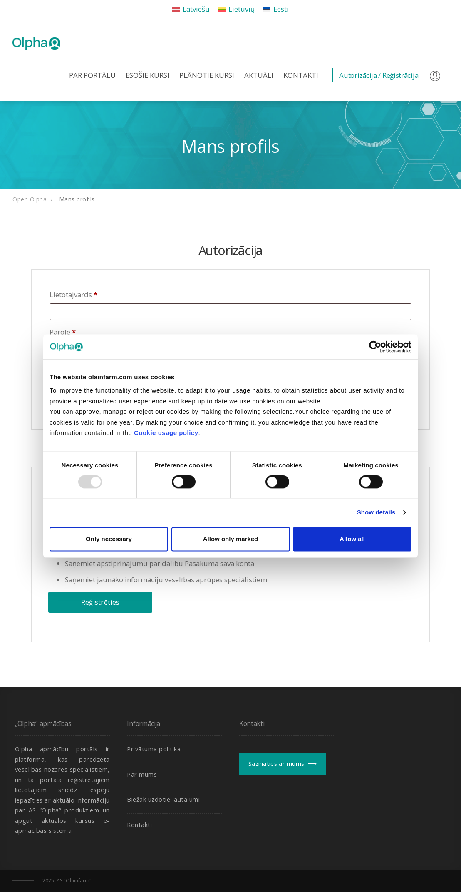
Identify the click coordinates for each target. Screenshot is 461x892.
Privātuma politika (154, 749)
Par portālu (92, 75)
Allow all (352, 538)
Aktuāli (258, 75)
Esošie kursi (147, 75)
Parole (63, 332)
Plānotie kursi (206, 75)
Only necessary (109, 538)
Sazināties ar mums (276, 764)
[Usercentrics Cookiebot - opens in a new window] (375, 346)
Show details (376, 512)
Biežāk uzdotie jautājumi (163, 799)
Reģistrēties (100, 602)
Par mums (142, 774)
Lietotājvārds (73, 294)
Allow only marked (230, 538)
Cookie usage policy (166, 432)
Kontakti (300, 75)
